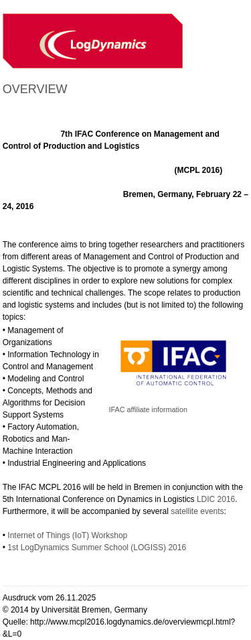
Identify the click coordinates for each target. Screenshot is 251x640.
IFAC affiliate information (148, 409)
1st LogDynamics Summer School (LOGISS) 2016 (96, 547)
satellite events (197, 511)
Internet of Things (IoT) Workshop (67, 535)
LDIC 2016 (216, 499)
